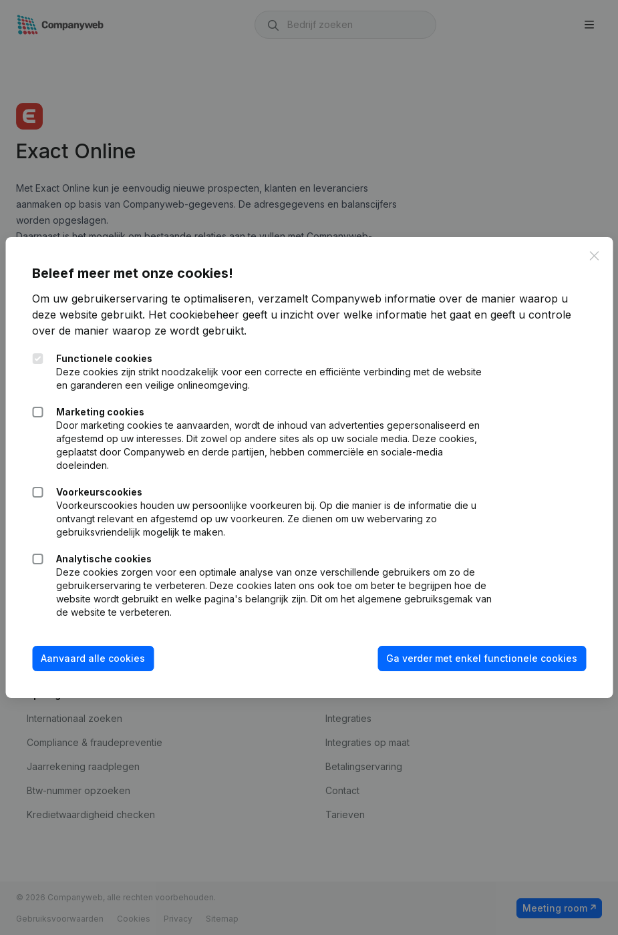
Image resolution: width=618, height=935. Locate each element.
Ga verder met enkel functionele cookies (481, 658)
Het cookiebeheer (193, 314)
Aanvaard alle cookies (93, 658)
